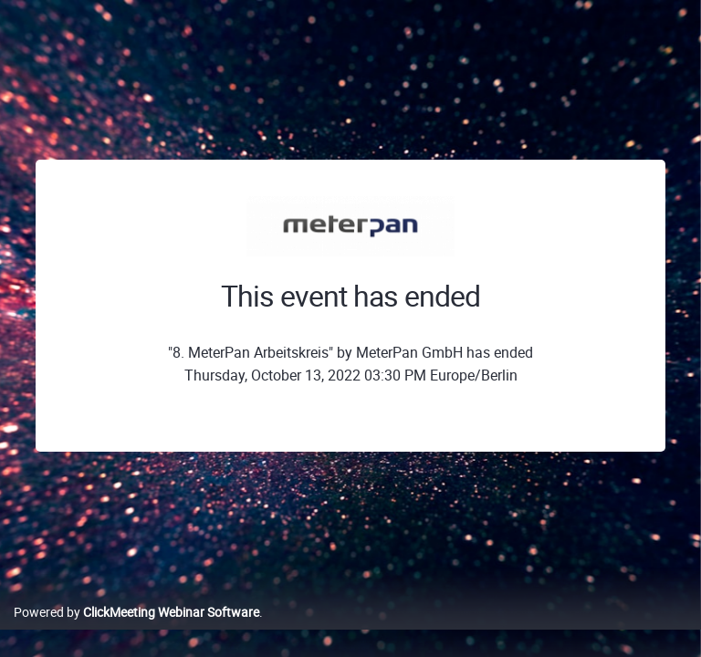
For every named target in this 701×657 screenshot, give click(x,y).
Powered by (136, 611)
